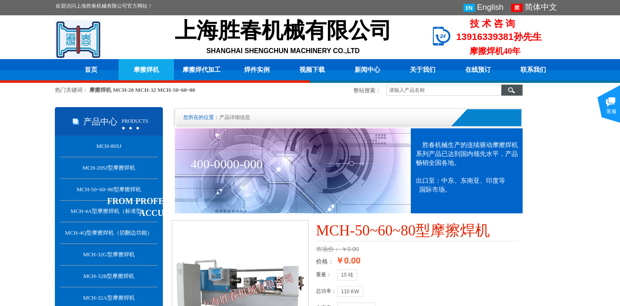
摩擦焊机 (146, 69)
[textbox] (444, 90)
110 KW (350, 292)
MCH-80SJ (108, 146)
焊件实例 (257, 69)
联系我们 (533, 69)
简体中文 (534, 7)
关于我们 (422, 69)
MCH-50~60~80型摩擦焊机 (109, 189)
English (483, 7)
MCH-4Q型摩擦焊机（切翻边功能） (109, 233)
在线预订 (478, 69)
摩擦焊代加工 (201, 69)
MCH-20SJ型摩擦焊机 (108, 167)
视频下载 (312, 69)
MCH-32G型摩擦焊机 (108, 254)
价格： (325, 261)
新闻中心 (367, 69)
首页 (91, 69)
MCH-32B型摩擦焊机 (109, 276)
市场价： (328, 249)
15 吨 (347, 275)
